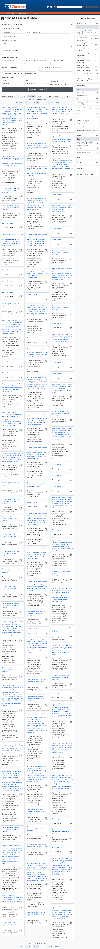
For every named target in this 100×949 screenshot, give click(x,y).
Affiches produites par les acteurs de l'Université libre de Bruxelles (87, 32)
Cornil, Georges (87, 149)
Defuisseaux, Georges (87, 152)
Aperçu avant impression (9, 96)
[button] (48, 6)
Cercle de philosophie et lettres (87, 130)
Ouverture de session (91, 7)
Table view (38, 96)
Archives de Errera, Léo (87, 71)
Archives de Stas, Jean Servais (87, 74)
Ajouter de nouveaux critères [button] (11, 36)
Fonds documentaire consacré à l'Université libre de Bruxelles (87, 39)
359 (52, 102)
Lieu (78, 157)
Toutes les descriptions (29, 74)
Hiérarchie (21, 96)
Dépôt (4, 43)
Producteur (81, 86)
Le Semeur (87, 114)
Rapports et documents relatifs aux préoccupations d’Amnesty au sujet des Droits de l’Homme (37, 484)
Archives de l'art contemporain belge (87, 66)
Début (4, 80)
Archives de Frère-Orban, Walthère (87, 50)
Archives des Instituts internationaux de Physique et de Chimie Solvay (87, 79)
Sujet (79, 163)
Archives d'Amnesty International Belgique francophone (87, 60)
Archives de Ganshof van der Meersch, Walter (87, 45)
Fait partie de (81, 23)
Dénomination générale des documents (49, 67)
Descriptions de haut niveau (12, 74)
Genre (79, 168)
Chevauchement (57, 84)
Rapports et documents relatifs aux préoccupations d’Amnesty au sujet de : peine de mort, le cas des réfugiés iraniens (37, 274)
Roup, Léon (87, 93)
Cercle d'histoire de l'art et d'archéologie (87, 103)
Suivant (57, 102)
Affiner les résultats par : (87, 18)
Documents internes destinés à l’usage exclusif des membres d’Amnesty (11, 190)
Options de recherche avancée (13, 24)
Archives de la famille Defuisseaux (87, 55)
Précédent (19, 102)
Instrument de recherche (57, 60)
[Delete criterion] (72, 32)
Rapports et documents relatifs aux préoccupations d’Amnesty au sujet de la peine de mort (37, 846)
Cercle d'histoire (87, 96)
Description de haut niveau (10, 50)
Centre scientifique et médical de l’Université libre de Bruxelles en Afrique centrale (87, 144)
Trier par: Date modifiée (53, 96)
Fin (27, 80)
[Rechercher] (69, 7)
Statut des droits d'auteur (9, 67)
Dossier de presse (57, 195)
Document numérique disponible (36, 60)
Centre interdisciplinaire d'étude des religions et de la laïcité (87, 109)
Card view (30, 96)
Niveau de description (8, 60)
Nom (79, 135)
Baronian (87, 117)
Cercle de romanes (87, 99)
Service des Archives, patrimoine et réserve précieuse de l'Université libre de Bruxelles (87, 122)
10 (45, 102)
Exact (66, 84)
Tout (78, 27)
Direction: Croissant (67, 96)
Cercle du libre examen (87, 127)
